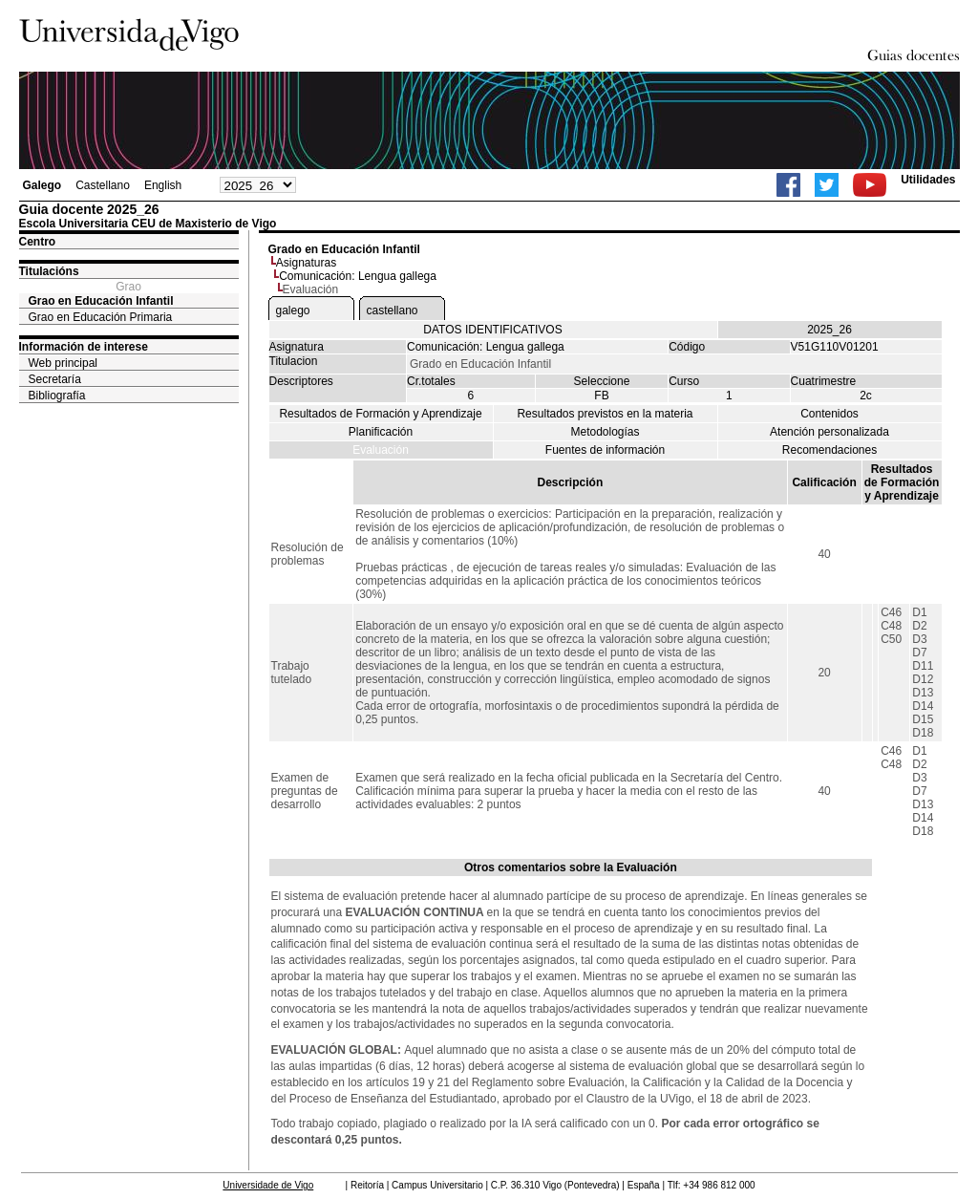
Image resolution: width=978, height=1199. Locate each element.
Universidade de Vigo (268, 1185)
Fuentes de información (605, 450)
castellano (392, 310)
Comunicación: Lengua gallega (357, 276)
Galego (42, 185)
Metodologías (604, 432)
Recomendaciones (829, 450)
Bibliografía (57, 395)
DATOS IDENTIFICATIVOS (492, 329)
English (162, 185)
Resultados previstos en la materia (604, 413)
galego (293, 310)
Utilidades (928, 179)
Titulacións (49, 271)
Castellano (102, 185)
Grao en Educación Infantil (101, 301)
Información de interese (83, 346)
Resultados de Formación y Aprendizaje (380, 413)
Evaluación (380, 450)
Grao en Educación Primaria (101, 317)
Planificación (381, 432)
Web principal (63, 363)
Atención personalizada (829, 432)
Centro (37, 241)
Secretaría (55, 379)
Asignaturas (306, 262)
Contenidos (829, 413)
